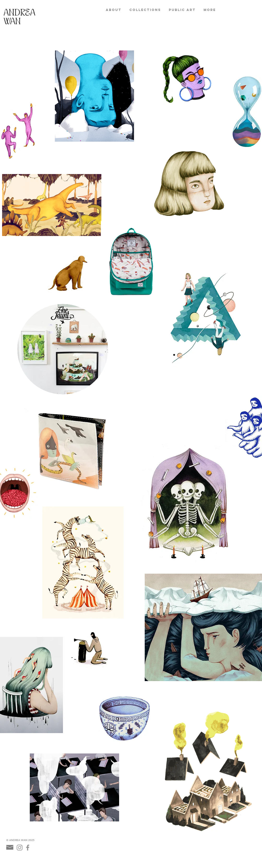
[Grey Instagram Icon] (20, 847)
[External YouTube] (170, 401)
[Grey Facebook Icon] (28, 847)
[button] (145, 10)
